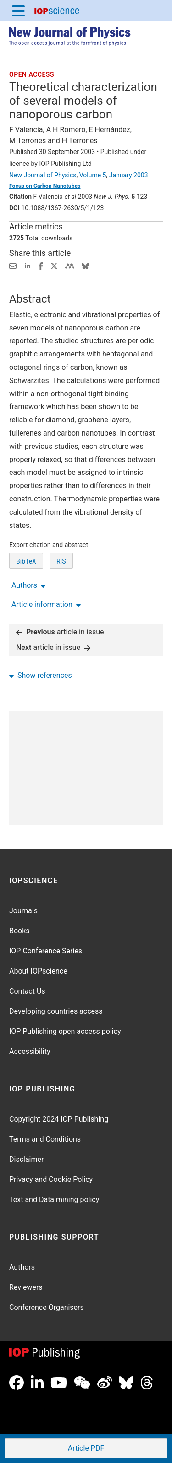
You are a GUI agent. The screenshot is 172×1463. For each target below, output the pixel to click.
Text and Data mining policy (54, 1199)
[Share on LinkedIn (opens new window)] (27, 265)
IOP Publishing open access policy (65, 1031)
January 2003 (128, 175)
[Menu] (18, 10)
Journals (23, 910)
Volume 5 (92, 175)
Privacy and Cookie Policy (51, 1179)
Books (19, 930)
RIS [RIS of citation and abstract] (61, 561)
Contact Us (27, 991)
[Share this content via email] (13, 265)
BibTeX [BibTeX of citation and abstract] (26, 561)
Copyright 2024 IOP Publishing (58, 1119)
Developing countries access (56, 1011)
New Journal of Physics (42, 175)
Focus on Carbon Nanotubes (44, 186)
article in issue (60, 632)
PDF (85, 1449)
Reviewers (26, 1287)
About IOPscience (38, 971)
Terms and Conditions (45, 1139)
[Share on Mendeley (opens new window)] (69, 265)
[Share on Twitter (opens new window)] (54, 265)
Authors (22, 1267)
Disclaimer (26, 1159)
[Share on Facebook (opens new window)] (41, 265)
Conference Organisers (46, 1307)
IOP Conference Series (45, 951)
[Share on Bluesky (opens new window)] (85, 265)
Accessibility (29, 1051)
